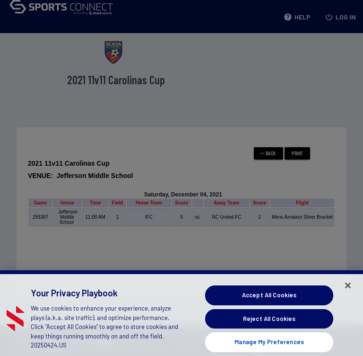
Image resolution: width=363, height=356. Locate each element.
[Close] (347, 291)
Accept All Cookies (269, 300)
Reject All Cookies (269, 324)
